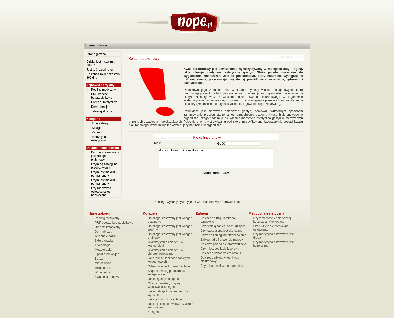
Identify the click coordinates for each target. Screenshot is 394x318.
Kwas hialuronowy (143, 59)
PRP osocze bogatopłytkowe (101, 95)
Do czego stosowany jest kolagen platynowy (105, 156)
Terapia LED (103, 268)
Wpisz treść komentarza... (218, 160)
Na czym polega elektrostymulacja (223, 244)
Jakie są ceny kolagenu (163, 279)
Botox (99, 258)
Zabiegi (97, 132)
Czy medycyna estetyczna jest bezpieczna (101, 191)
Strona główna (95, 45)
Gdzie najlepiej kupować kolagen (170, 266)
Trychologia (103, 245)
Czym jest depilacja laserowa (220, 248)
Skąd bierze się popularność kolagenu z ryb (167, 272)
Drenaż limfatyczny (104, 102)
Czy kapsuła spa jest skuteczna (221, 230)
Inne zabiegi (100, 123)
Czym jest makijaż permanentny (103, 173)
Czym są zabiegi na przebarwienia (104, 165)
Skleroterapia (104, 240)
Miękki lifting (103, 263)
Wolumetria (102, 272)
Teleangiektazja (101, 111)
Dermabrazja (100, 107)
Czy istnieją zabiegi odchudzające (223, 226)
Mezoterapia (103, 249)
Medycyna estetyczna (99, 138)
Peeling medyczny (103, 89)
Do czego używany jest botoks (221, 253)
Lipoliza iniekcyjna (107, 254)
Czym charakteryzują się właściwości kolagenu (164, 285)
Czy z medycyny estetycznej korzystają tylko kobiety (272, 219)
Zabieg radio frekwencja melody (222, 239)
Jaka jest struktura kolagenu (166, 299)
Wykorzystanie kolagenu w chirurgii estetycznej (165, 251)
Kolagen (97, 128)
